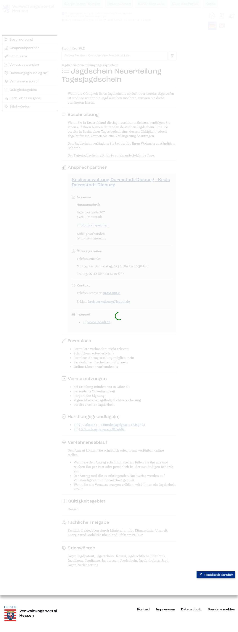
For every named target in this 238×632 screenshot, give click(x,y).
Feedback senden (216, 575)
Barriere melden (221, 609)
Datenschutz (191, 609)
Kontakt (143, 609)
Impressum (165, 609)
